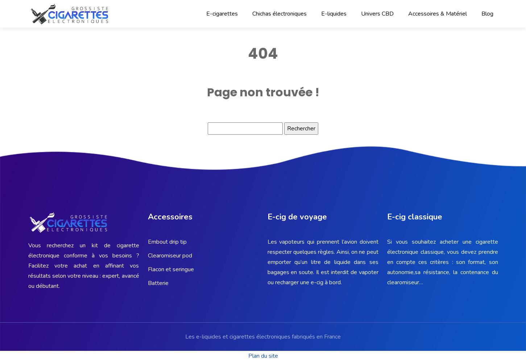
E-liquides (334, 14)
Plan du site (263, 356)
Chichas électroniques (279, 14)
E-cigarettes (222, 14)
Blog (487, 14)
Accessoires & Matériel (437, 14)
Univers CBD (377, 14)
